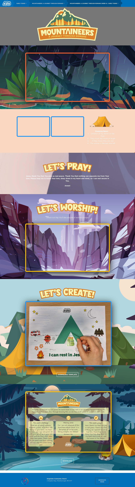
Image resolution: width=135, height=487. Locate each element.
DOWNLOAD (67, 461)
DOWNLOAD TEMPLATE (67, 374)
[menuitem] (6, 3)
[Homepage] (25, 481)
